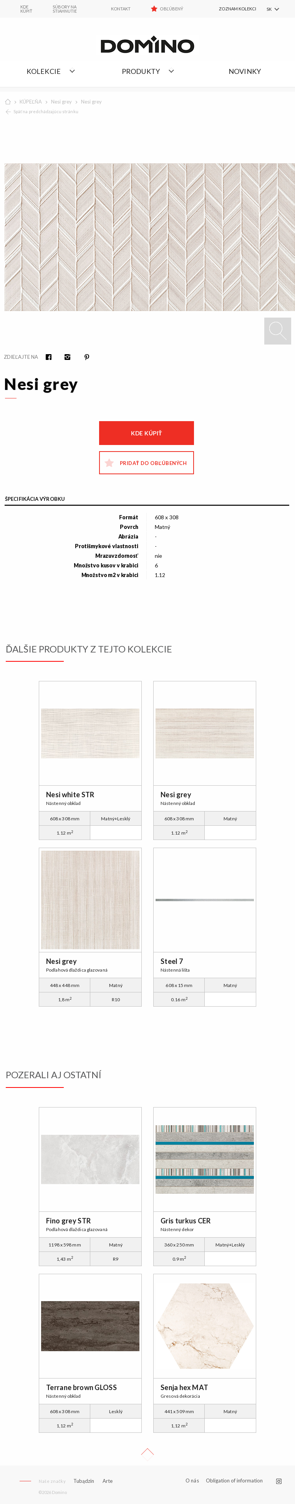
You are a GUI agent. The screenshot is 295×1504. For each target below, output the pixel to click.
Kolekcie (44, 71)
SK (269, 9)
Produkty (141, 71)
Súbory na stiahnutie (65, 8)
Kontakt (121, 8)
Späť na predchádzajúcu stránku (45, 111)
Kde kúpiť (146, 433)
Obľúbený (171, 8)
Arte (108, 1481)
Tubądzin (83, 1481)
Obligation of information (234, 1480)
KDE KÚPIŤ (26, 8)
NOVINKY (245, 71)
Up (147, 1454)
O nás (192, 1480)
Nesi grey (61, 102)
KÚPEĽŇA (31, 102)
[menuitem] (229, 9)
